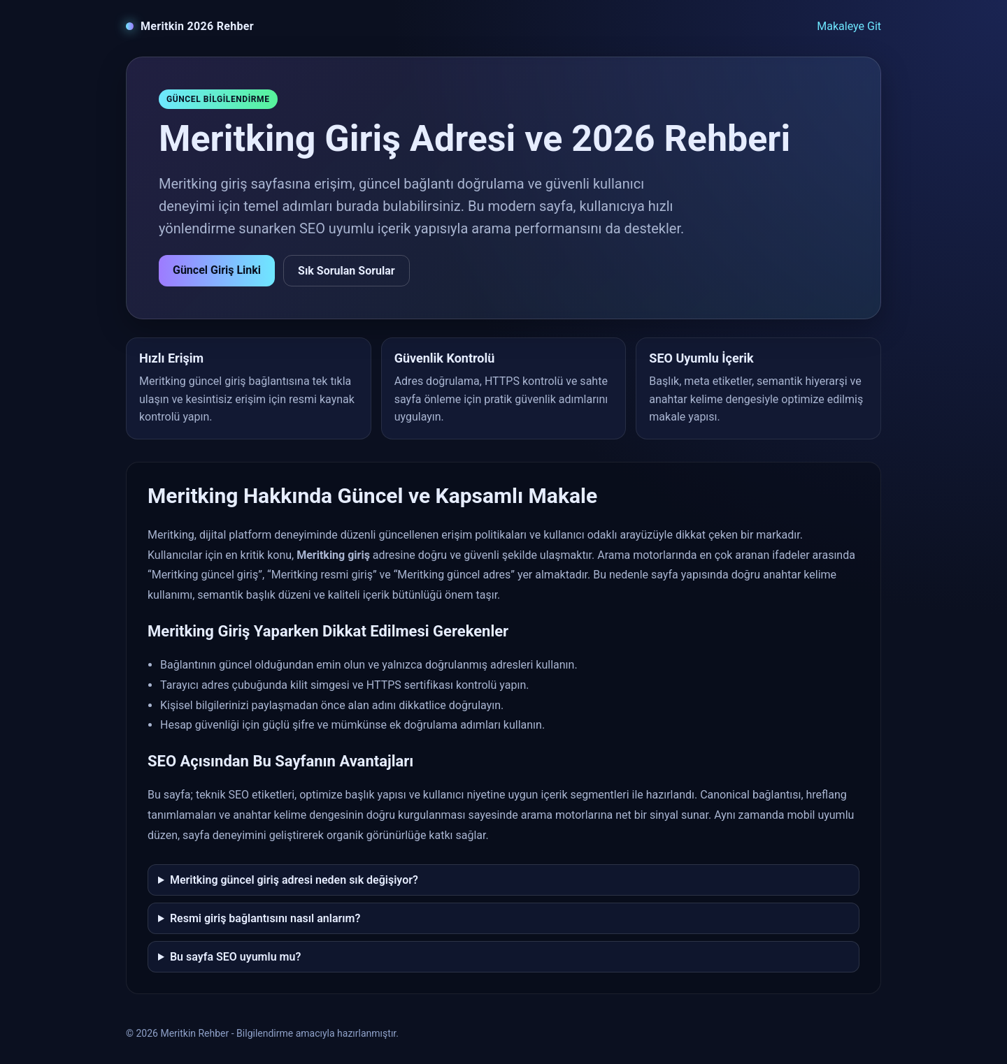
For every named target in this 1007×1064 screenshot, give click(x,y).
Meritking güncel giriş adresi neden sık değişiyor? (294, 880)
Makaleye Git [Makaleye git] (849, 26)
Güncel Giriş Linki (217, 270)
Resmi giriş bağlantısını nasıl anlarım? (265, 918)
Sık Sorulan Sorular (346, 270)
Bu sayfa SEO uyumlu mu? (235, 956)
